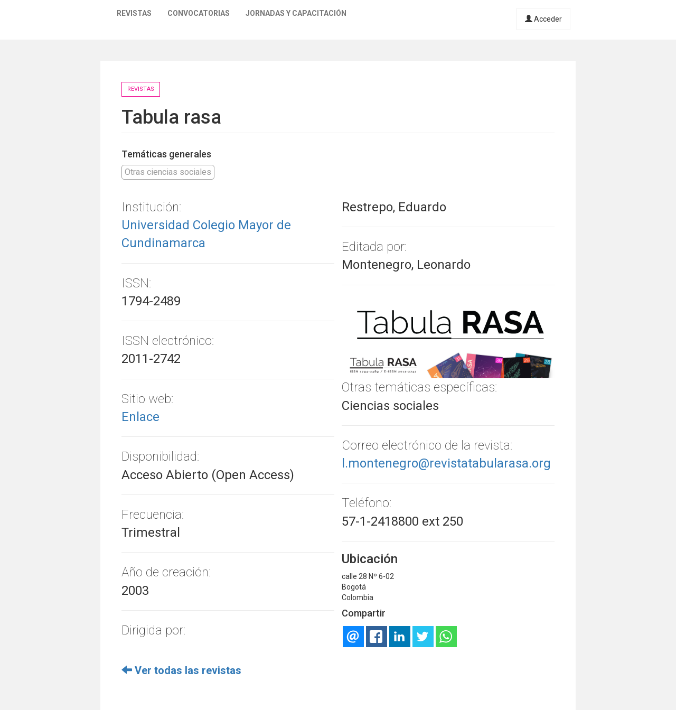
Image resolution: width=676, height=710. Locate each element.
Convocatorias (198, 13)
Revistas (134, 13)
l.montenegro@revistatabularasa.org (446, 463)
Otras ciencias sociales (168, 172)
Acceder (543, 19)
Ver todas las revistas (181, 670)
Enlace (140, 416)
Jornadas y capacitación (296, 13)
